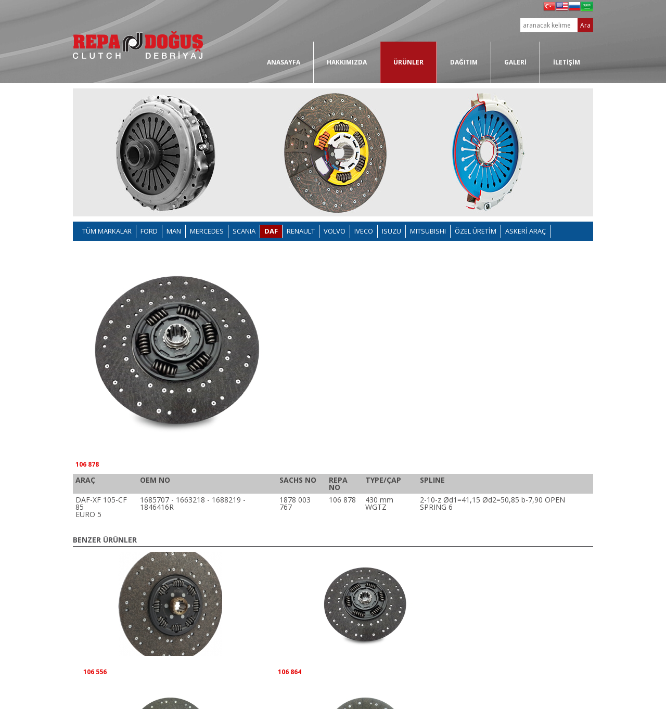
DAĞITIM (464, 62)
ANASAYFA (283, 62)
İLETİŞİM (566, 62)
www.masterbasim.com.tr (562, 695)
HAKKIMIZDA (347, 62)
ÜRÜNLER (408, 62)
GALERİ (515, 62)
